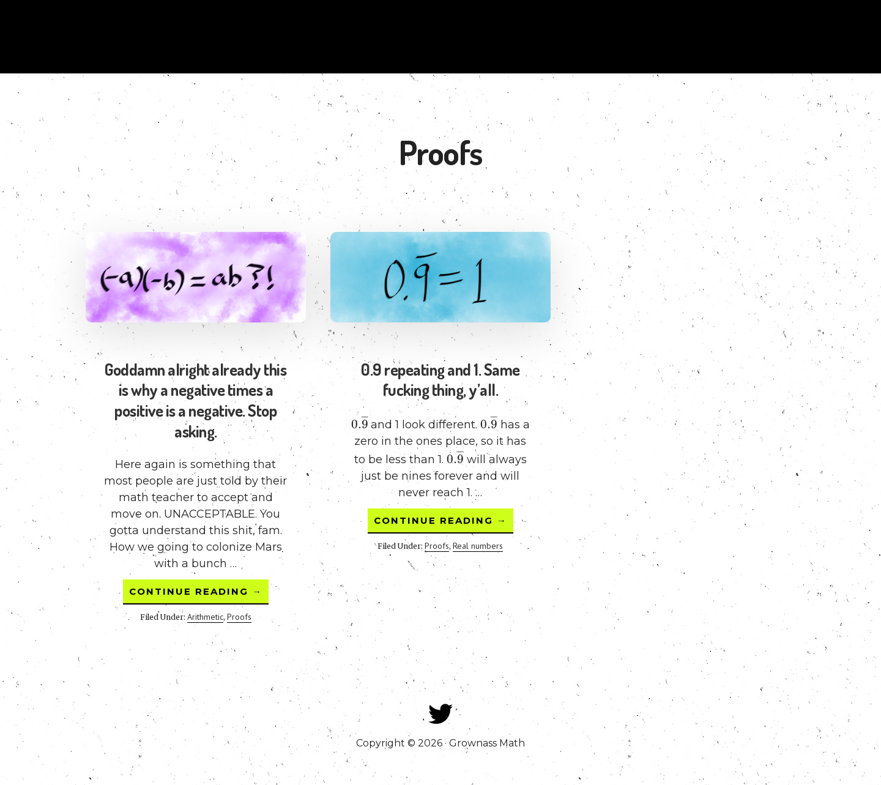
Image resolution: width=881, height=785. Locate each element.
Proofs (239, 616)
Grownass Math (122, 36)
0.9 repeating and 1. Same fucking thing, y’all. (440, 379)
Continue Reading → (199, 595)
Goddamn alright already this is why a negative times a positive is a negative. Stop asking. (195, 400)
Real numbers (478, 545)
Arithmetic (205, 616)
